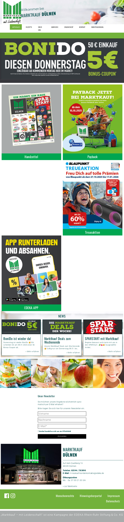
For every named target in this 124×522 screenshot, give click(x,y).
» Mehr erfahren (32, 351)
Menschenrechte (65, 496)
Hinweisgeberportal (91, 496)
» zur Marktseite (70, 486)
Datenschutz (113, 501)
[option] (62, 58)
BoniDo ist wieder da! (17, 338)
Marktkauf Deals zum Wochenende (57, 340)
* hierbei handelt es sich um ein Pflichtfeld (54, 431)
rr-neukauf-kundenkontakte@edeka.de (87, 473)
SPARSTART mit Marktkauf (102, 338)
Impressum (114, 496)
